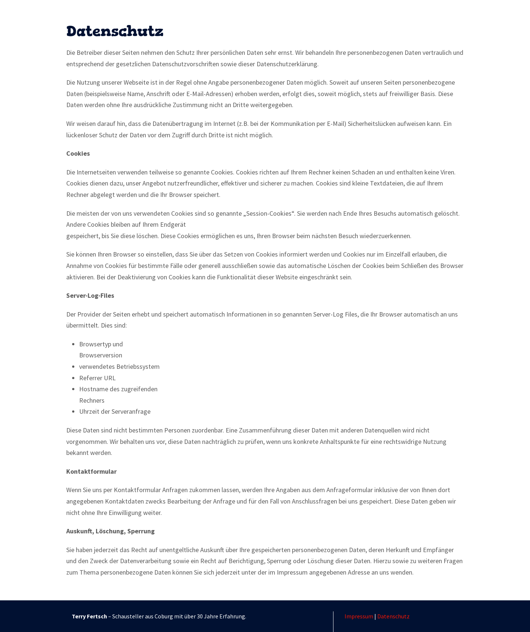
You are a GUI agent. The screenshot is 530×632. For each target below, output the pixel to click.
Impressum (358, 616)
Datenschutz (393, 616)
